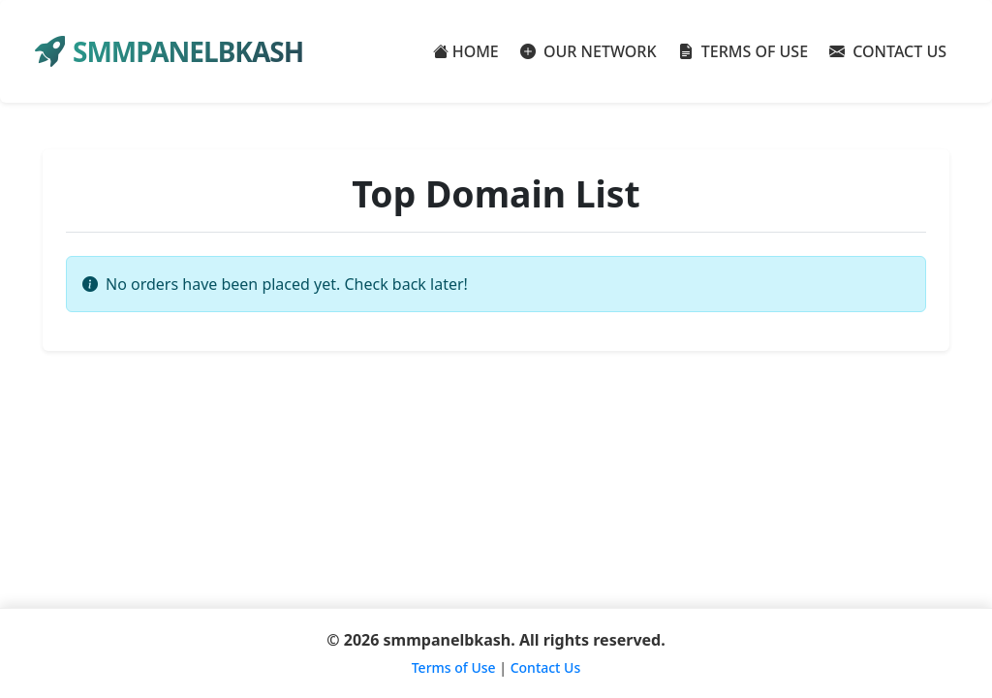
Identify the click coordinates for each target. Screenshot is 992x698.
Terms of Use (454, 667)
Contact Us (546, 667)
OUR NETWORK (588, 51)
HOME (466, 51)
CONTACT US (887, 51)
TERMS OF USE (743, 51)
